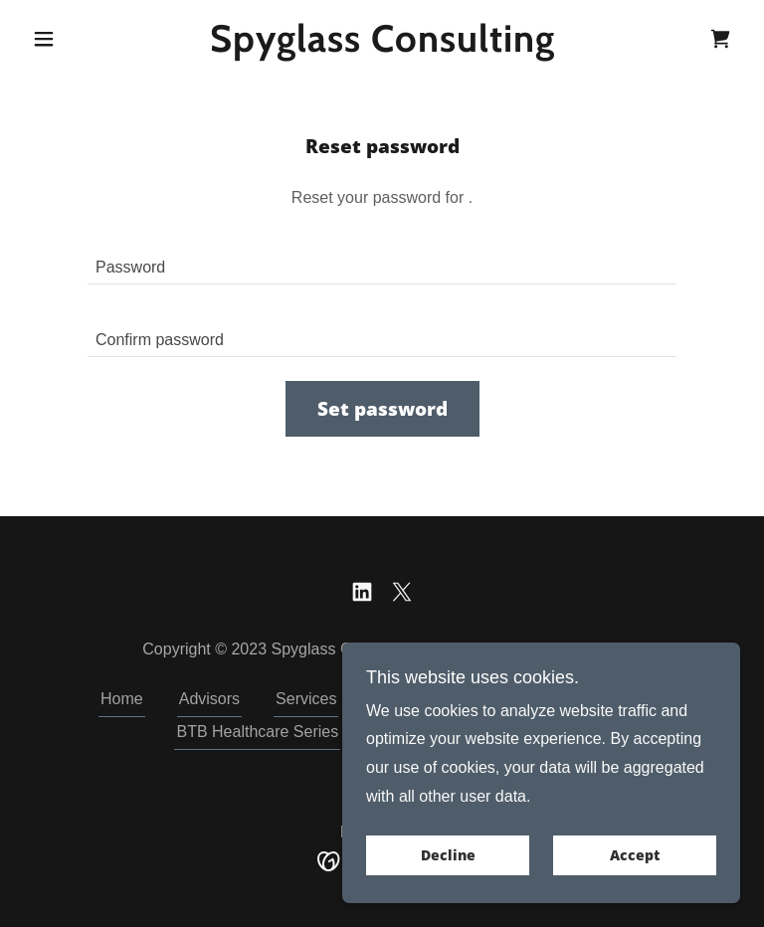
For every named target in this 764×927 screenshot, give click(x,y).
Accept (635, 855)
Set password (382, 409)
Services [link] (306, 698)
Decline (448, 855)
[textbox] (382, 260)
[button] (77, 39)
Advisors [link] (209, 698)
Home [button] (121, 698)
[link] (382, 46)
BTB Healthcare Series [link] (257, 731)
